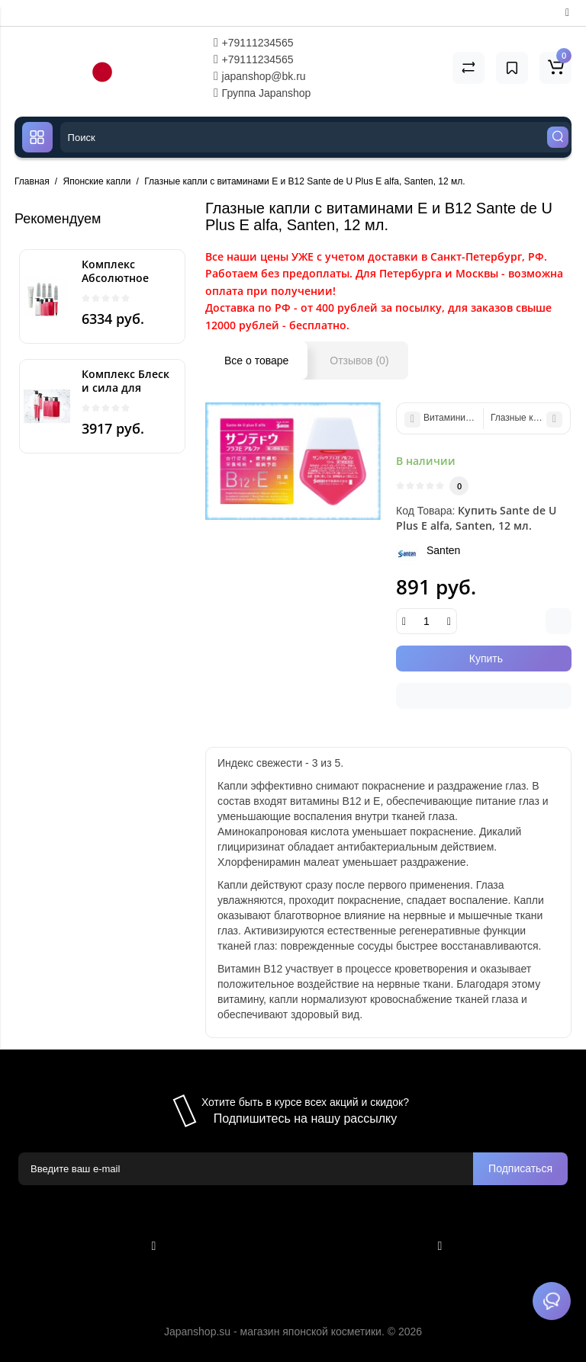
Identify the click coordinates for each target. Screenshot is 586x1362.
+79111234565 (254, 43)
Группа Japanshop (262, 93)
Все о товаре (256, 360)
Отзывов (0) (359, 360)
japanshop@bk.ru (260, 76)
